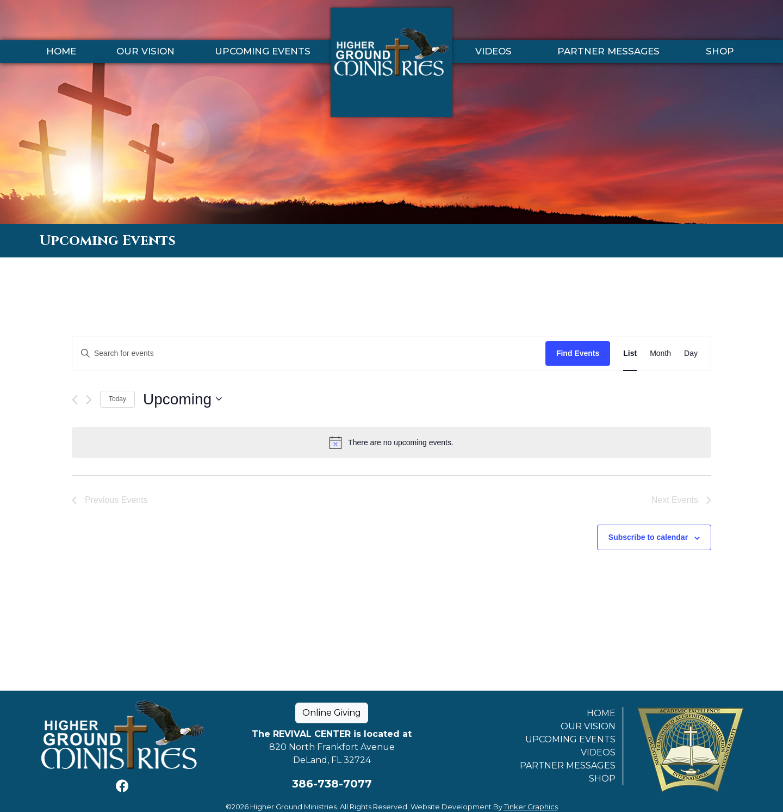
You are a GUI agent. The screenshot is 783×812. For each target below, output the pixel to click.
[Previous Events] (75, 400)
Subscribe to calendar (648, 537)
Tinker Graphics (531, 806)
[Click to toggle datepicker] (182, 399)
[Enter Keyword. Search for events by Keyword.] (308, 353)
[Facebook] (122, 786)
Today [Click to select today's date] (117, 399)
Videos (493, 51)
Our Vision (145, 51)
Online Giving (331, 713)
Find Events (577, 353)
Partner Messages (608, 51)
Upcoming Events (262, 51)
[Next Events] (89, 400)
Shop (720, 51)
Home (61, 51)
